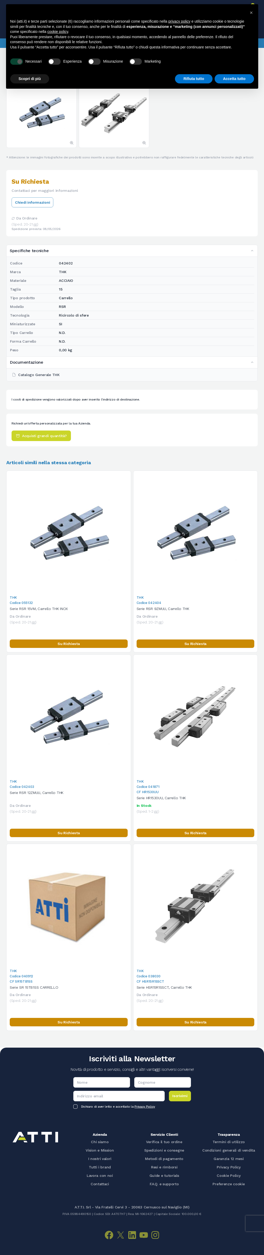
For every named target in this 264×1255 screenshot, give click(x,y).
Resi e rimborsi (164, 1167)
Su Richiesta (69, 644)
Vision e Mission (100, 1150)
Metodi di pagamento (164, 1159)
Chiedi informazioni (32, 202)
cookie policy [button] (57, 31)
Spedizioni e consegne (164, 1150)
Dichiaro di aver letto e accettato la (118, 1106)
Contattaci (100, 1184)
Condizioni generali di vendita (228, 1150)
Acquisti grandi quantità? (41, 436)
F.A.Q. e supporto (164, 1184)
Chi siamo (99, 1142)
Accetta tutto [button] (234, 79)
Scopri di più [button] (30, 79)
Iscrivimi (179, 1096)
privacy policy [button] (179, 21)
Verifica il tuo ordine (164, 1142)
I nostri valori (100, 1159)
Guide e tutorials (164, 1175)
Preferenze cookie (229, 1184)
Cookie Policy (228, 1175)
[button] (251, 12)
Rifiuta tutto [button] (193, 79)
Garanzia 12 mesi (229, 1159)
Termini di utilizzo (229, 1142)
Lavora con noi (100, 1175)
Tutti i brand (100, 1167)
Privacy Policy (144, 1106)
